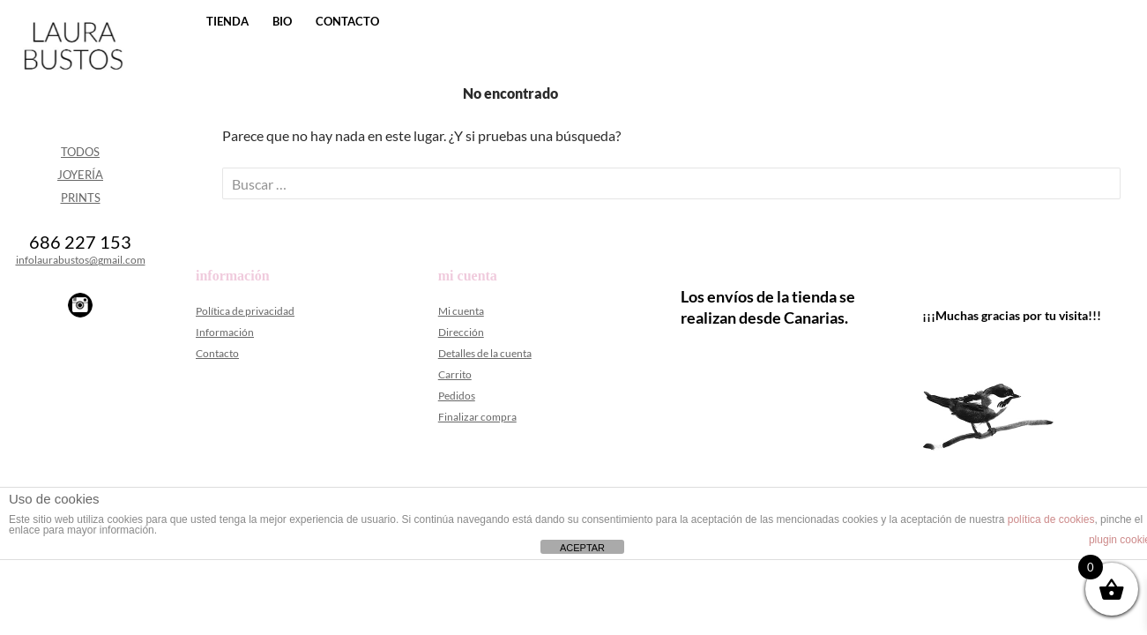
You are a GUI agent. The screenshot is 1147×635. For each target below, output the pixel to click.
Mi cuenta (461, 311)
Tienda (227, 21)
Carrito (455, 374)
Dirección (461, 332)
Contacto (347, 21)
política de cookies (1051, 519)
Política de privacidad (245, 311)
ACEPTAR (582, 547)
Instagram (80, 305)
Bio (282, 21)
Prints (81, 197)
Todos (80, 152)
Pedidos (456, 395)
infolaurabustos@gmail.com (80, 259)
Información (225, 332)
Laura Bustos (73, 76)
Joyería (80, 175)
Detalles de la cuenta (485, 353)
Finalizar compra (477, 416)
